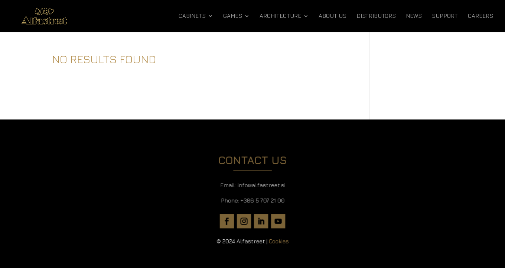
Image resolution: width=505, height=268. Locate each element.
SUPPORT (445, 16)
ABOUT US (332, 16)
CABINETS (192, 16)
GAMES (232, 16)
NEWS (414, 16)
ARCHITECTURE (280, 16)
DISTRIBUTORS (376, 16)
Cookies (276, 237)
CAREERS (480, 16)
